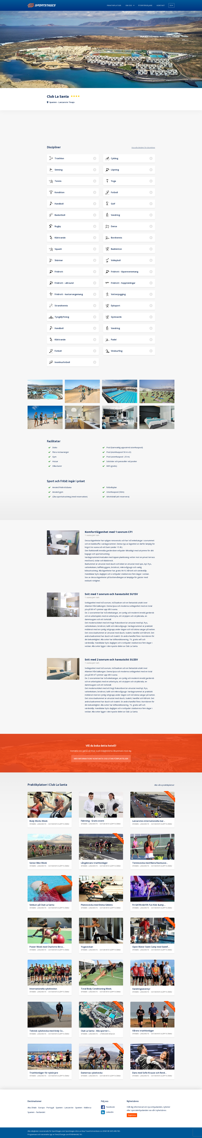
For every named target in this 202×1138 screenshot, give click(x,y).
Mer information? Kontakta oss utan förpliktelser (101, 758)
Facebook (108, 1107)
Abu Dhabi (32, 1107)
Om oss (128, 5)
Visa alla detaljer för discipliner (143, 147)
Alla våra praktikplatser (164, 785)
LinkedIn (107, 1112)
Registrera (132, 1115)
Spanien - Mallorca (83, 1107)
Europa (41, 1107)
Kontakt (161, 5)
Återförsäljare (145, 5)
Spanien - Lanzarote (64, 1107)
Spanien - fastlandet (36, 1112)
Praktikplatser (114, 5)
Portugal (50, 1107)
